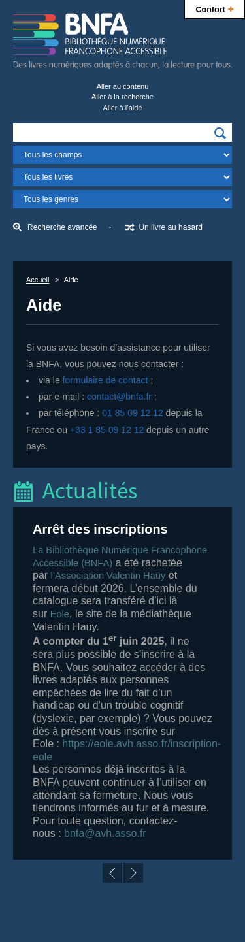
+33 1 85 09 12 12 (107, 430)
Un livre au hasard (170, 227)
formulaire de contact (105, 380)
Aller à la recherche (122, 97)
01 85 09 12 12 (132, 413)
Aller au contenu (123, 86)
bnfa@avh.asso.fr (105, 833)
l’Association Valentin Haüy (108, 575)
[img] (220, 133)
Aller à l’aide (122, 108)
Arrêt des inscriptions (100, 529)
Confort (214, 8)
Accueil (37, 280)
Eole (59, 614)
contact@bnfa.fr (119, 396)
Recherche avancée (62, 227)
